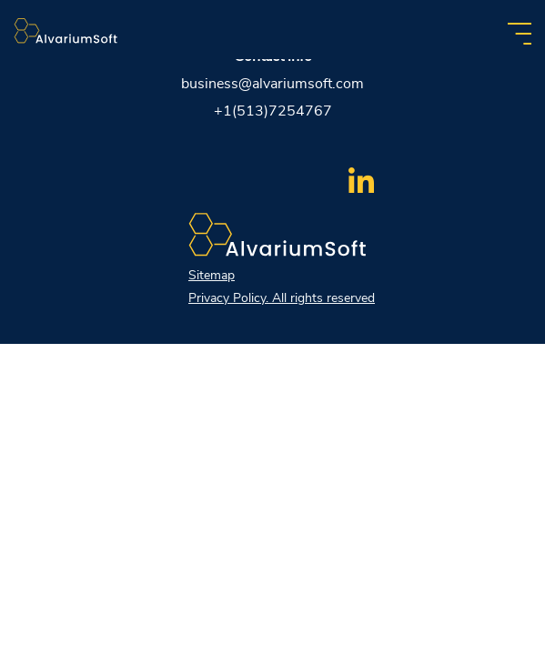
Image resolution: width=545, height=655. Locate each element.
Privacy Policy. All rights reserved (281, 298)
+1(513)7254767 (273, 111)
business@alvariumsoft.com (272, 84)
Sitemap (211, 275)
